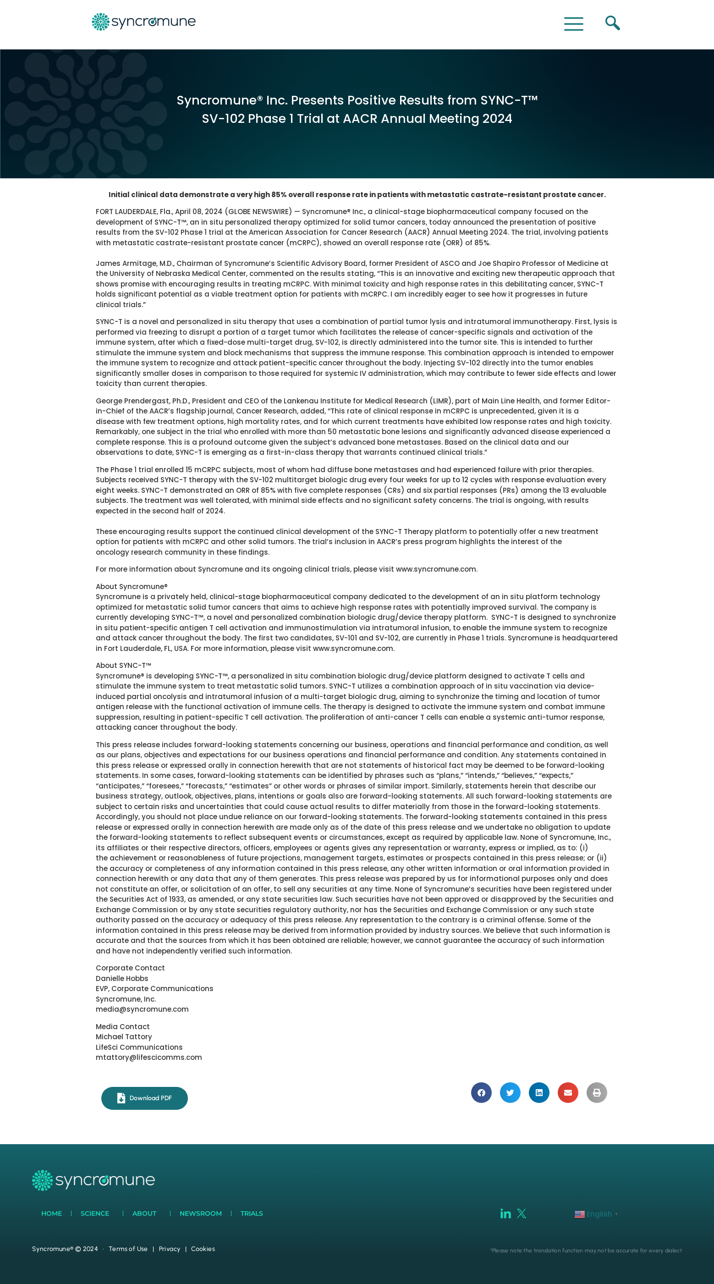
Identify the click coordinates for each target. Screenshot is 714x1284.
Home (51, 1213)
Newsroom (201, 1213)
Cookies (203, 1249)
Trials (254, 1213)
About (146, 1213)
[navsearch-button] (611, 24)
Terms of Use (128, 1249)
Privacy (170, 1249)
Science (97, 1213)
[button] (481, 1092)
